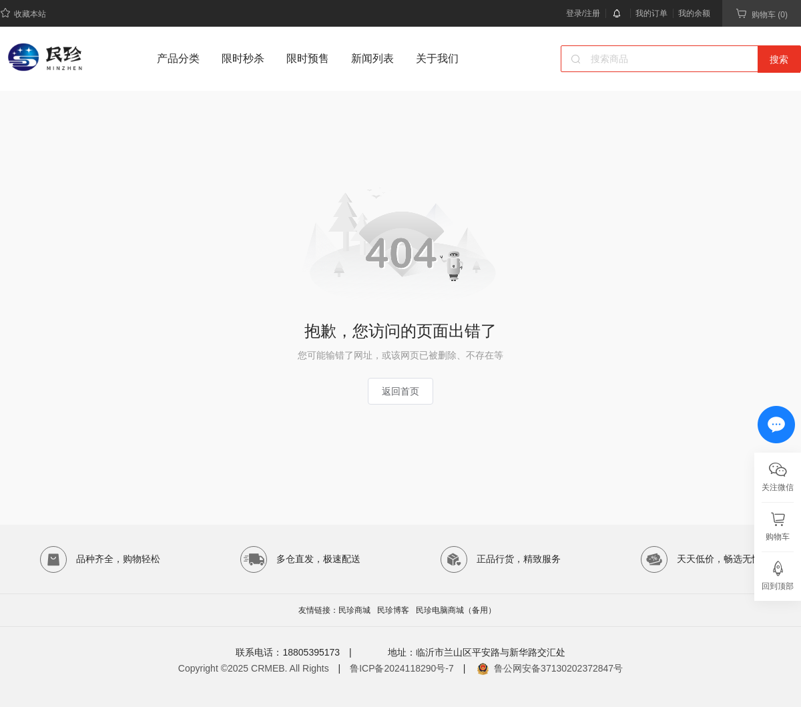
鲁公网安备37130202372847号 (558, 668)
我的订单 (651, 13)
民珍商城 (354, 610)
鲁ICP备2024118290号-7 (402, 668)
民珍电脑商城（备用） (456, 610)
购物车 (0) (762, 13)
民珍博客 (393, 610)
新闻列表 (372, 58)
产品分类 (178, 58)
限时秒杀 (243, 58)
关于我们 (437, 58)
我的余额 (694, 13)
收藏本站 (23, 13)
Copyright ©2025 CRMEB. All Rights (253, 668)
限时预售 (307, 58)
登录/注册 (583, 13)
